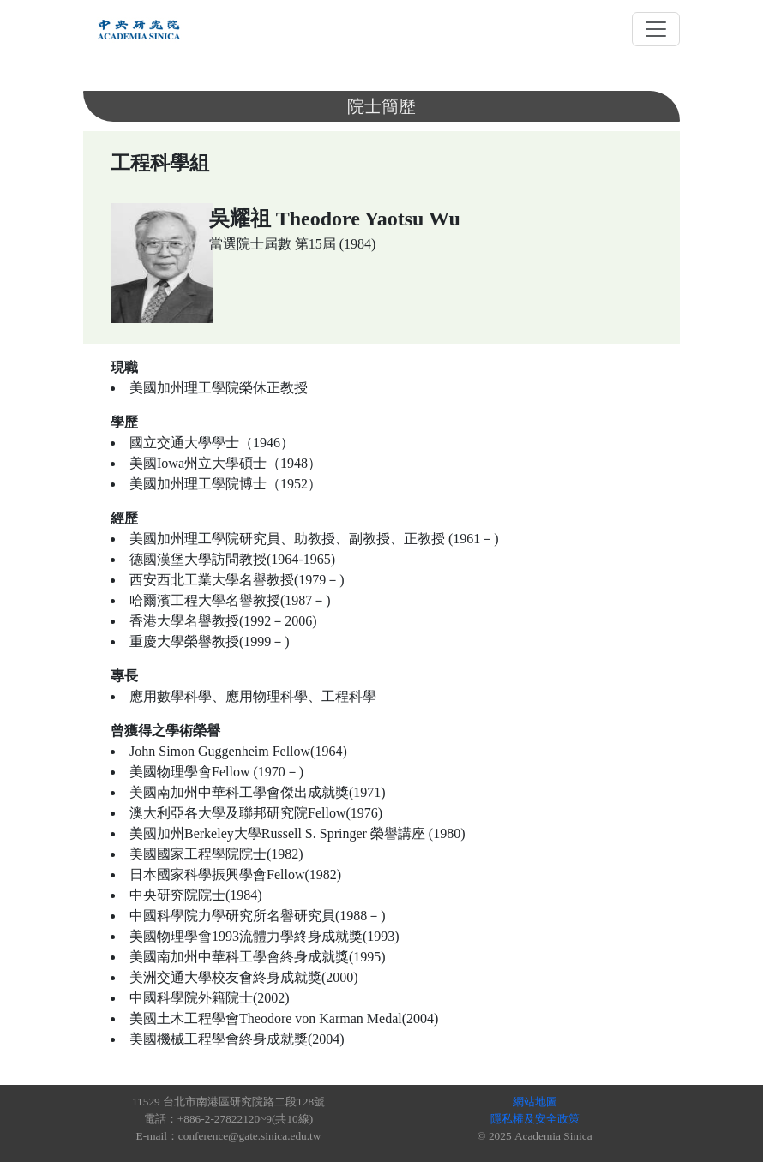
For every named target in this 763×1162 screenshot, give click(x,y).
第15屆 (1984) (335, 244)
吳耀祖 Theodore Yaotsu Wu (334, 218)
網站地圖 (535, 1101)
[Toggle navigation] (656, 29)
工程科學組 (160, 163)
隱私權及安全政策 (535, 1118)
